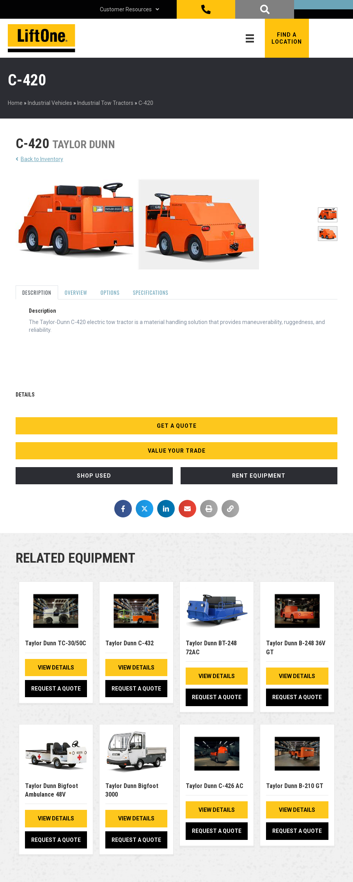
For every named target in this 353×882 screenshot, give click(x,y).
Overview (76, 292)
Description (36, 292)
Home (15, 103)
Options (110, 292)
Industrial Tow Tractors (105, 103)
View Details (56, 667)
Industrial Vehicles (50, 103)
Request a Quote (56, 688)
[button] (287, 38)
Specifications (151, 292)
